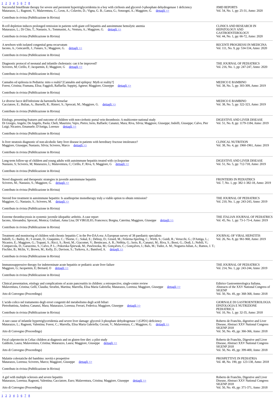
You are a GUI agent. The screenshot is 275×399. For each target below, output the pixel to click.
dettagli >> (162, 10)
